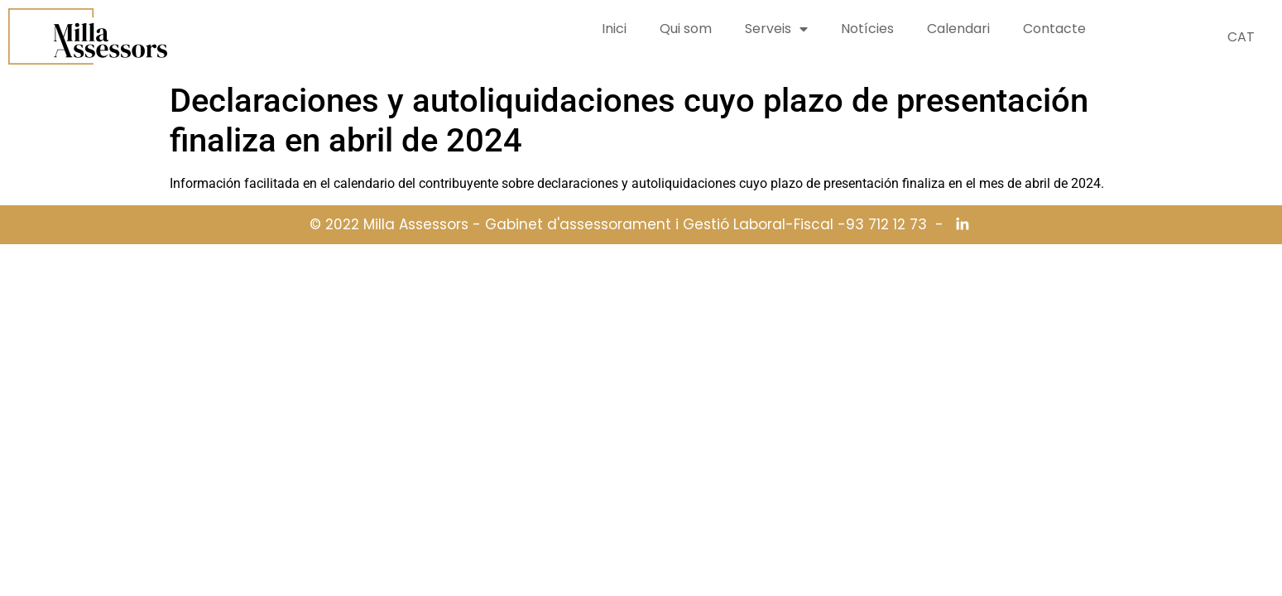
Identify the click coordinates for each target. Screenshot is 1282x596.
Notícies (867, 28)
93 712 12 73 (886, 225)
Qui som (686, 28)
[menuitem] (1241, 37)
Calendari (958, 28)
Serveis (776, 29)
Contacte (1054, 28)
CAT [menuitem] (1241, 36)
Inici (614, 28)
